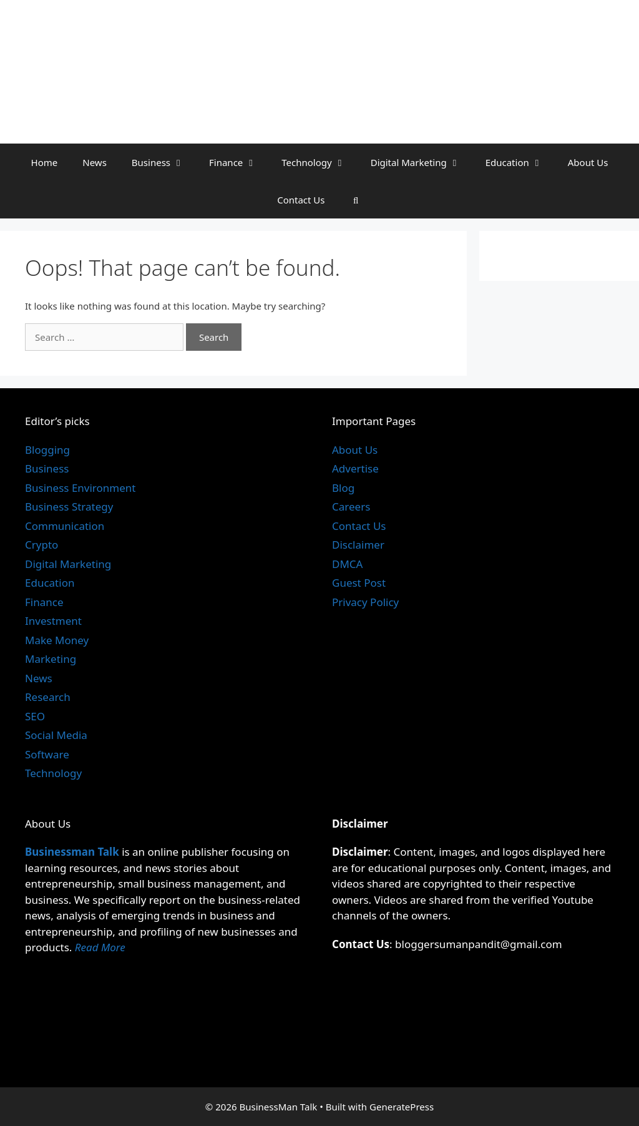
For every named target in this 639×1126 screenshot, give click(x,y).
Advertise (355, 468)
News (94, 162)
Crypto (41, 544)
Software (47, 754)
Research (48, 697)
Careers (351, 506)
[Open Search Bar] (356, 199)
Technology (319, 162)
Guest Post (359, 582)
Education (520, 162)
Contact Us (300, 199)
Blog (343, 488)
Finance (239, 162)
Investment (53, 621)
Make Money (57, 640)
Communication (64, 526)
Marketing (50, 659)
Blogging (47, 450)
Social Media (56, 735)
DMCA (347, 564)
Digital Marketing (422, 162)
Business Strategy (69, 506)
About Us (588, 162)
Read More (100, 947)
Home (44, 162)
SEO (35, 716)
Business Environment (80, 488)
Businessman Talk (72, 851)
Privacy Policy (365, 602)
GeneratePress (401, 1106)
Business (164, 162)
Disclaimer (358, 544)
